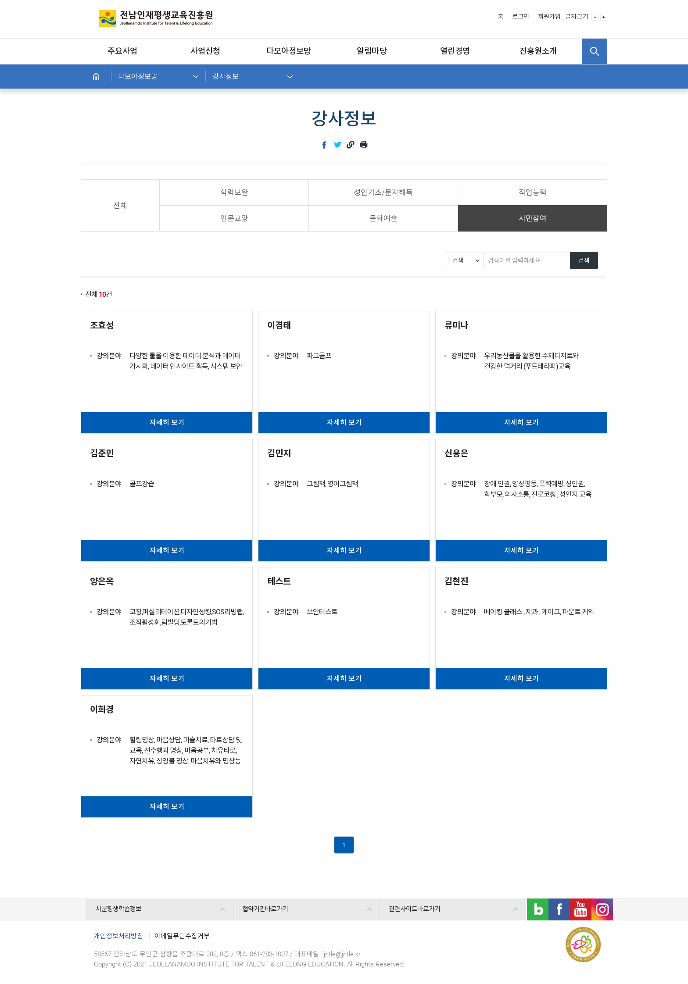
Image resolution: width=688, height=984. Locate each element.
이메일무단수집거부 (182, 936)
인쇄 (363, 144)
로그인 (520, 17)
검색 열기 (594, 51)
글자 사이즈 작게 (594, 17)
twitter (337, 144)
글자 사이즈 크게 (603, 17)
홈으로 (96, 76)
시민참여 (533, 218)
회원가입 (549, 17)
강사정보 (225, 76)
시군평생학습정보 (118, 909)
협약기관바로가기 (265, 909)
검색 (584, 260)
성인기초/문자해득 (383, 192)
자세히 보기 (167, 422)
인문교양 (234, 218)
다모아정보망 (138, 76)
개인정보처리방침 (118, 936)
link (350, 144)
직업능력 (533, 192)
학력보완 (234, 192)
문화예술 (383, 218)
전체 (120, 205)
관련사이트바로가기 (414, 909)
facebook (324, 144)
